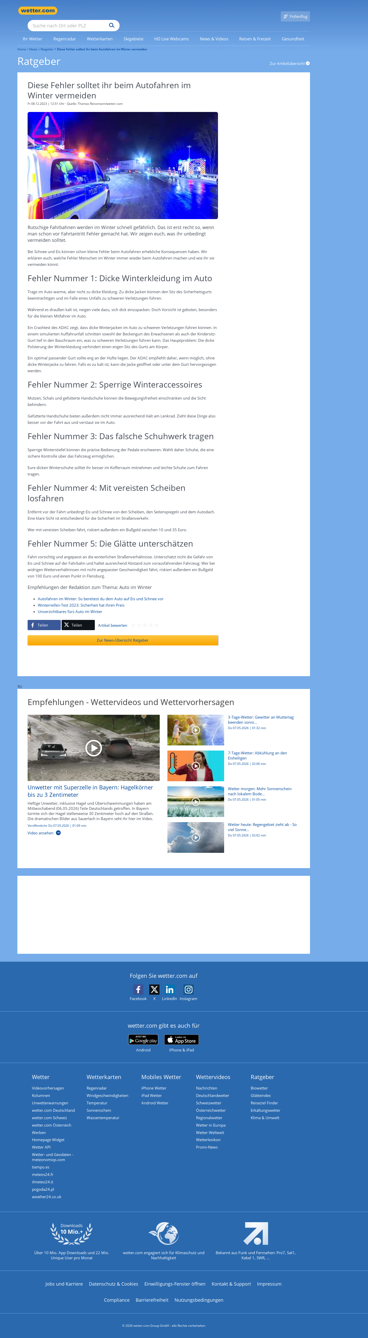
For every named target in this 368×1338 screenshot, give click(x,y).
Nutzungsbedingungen (199, 1297)
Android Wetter (155, 1095)
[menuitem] (32, 31)
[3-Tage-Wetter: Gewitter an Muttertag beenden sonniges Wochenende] (232, 725)
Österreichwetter (211, 1103)
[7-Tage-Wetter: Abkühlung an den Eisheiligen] (232, 761)
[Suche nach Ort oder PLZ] (112, 10)
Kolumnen (41, 1088)
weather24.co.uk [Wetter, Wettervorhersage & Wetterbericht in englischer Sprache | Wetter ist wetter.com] (47, 1193)
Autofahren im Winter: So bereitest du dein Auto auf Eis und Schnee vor (101, 591)
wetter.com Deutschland (53, 1103)
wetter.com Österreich (52, 1118)
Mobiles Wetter (162, 1069)
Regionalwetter (210, 1111)
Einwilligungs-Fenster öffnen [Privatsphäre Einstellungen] (174, 1280)
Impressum (269, 1280)
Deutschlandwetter (213, 1088)
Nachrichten (207, 1080)
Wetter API (41, 1141)
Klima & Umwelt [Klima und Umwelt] (265, 1111)
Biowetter (259, 1080)
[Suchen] (151, 10)
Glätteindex (261, 1088)
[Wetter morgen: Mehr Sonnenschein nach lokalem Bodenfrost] (232, 797)
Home (21, 42)
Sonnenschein (99, 1103)
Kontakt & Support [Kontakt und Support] (231, 1280)
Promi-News (207, 1141)
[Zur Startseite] (37, 10)
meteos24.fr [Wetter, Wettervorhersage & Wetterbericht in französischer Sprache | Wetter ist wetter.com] (43, 1170)
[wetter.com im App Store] (181, 1036)
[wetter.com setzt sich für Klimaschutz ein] (163, 1242)
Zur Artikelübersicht (290, 56)
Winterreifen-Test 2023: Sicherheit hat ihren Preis (81, 597)
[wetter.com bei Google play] (143, 1036)
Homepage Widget (48, 1134)
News (33, 42)
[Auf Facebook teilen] (44, 618)
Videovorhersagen (48, 1080)
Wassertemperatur (103, 1111)
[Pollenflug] (295, 11)
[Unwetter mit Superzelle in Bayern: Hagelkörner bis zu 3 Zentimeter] (90, 770)
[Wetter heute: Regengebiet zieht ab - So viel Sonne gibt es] (232, 833)
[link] (32, 31)
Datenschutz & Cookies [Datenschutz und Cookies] (113, 1280)
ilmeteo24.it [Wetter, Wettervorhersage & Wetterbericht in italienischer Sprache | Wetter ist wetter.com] (43, 1177)
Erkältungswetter (266, 1103)
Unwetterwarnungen (50, 1095)
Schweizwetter (209, 1095)
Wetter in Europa (211, 1118)
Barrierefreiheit (152, 1297)
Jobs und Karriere (64, 1280)
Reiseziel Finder (265, 1095)
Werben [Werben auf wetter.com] (39, 1126)
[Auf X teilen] (78, 618)
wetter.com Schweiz (49, 1111)
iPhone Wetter (154, 1080)
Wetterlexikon (209, 1134)
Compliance (117, 1297)
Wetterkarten (104, 1069)
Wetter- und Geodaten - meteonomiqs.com (53, 1152)
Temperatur (97, 1095)
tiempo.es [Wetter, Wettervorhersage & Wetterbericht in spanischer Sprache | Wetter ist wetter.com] (41, 1162)
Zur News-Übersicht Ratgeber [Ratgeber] (122, 632)
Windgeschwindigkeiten (108, 1088)
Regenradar (97, 1080)
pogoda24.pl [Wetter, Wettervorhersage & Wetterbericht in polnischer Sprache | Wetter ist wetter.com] (43, 1185)
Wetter (41, 1069)
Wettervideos (214, 1069)
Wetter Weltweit (211, 1126)
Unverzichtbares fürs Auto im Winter (70, 604)
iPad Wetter (152, 1088)
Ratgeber (47, 42)
